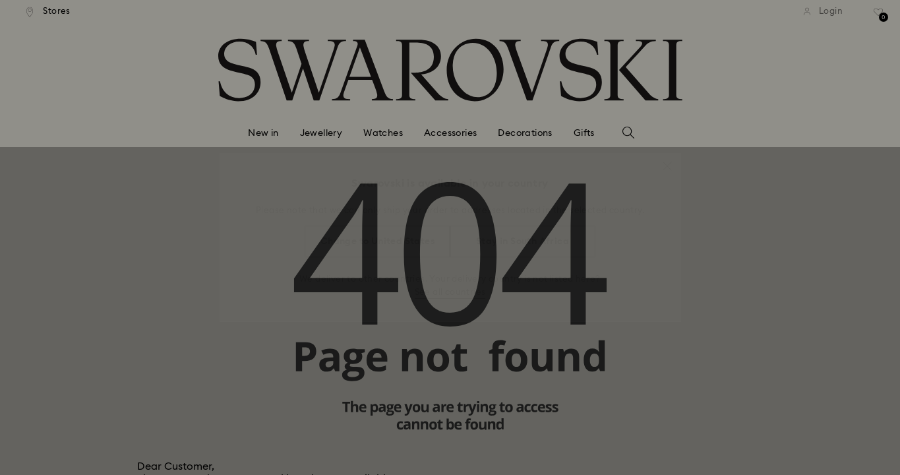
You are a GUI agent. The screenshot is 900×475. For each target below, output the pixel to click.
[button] (667, 159)
